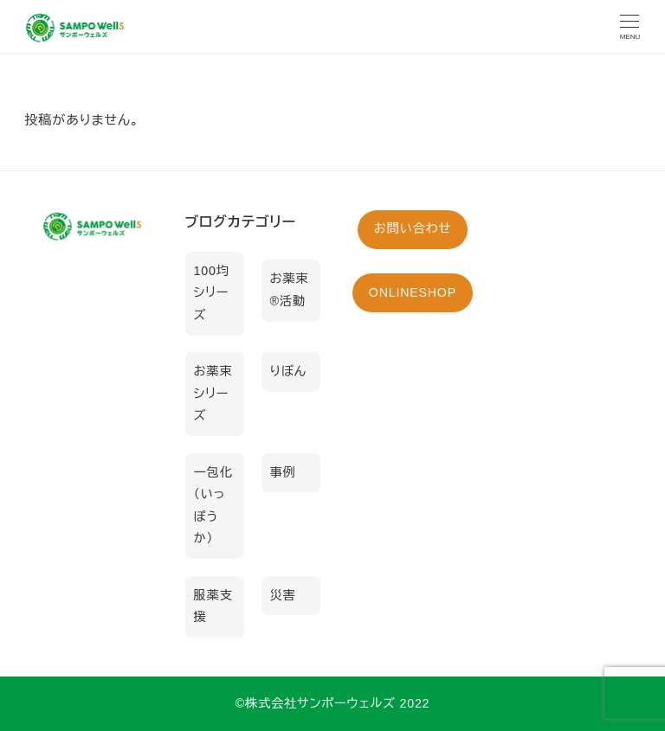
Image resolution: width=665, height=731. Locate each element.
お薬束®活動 (289, 290)
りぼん (288, 371)
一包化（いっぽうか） (213, 505)
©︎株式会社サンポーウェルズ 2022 (333, 703)
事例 (283, 472)
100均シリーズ (211, 293)
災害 (283, 595)
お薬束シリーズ (213, 393)
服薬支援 (213, 606)
